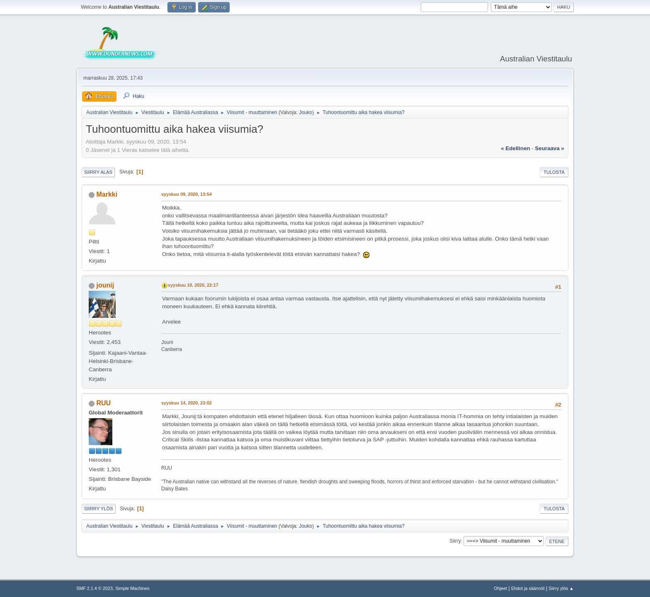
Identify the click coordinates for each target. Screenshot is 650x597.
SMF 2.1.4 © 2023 (94, 588)
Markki (106, 194)
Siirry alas (98, 172)
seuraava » (549, 148)
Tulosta (554, 172)
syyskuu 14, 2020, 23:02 (186, 402)
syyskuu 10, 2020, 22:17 (193, 285)
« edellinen (515, 148)
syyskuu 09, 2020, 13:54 (186, 194)
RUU (103, 403)
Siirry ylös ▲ (561, 588)
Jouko (305, 112)
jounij (105, 285)
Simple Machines (132, 588)
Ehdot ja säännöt (528, 588)
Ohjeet (500, 588)
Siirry (455, 541)
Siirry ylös (98, 508)
